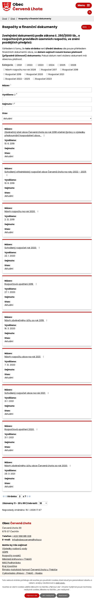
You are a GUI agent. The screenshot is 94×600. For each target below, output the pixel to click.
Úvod (4, 18)
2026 (73, 65)
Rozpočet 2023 (43, 78)
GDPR (5, 552)
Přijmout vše (32, 595)
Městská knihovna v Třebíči (17, 559)
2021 (19, 65)
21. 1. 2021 (9, 401)
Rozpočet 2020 (35, 74)
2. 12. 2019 (9, 219)
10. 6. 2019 (9, 143)
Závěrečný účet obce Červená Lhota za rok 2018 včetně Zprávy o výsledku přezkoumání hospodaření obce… (45, 134)
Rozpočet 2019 (13, 74)
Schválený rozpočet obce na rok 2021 (27, 393)
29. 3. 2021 (10, 473)
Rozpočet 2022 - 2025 (18, 78)
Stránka (12, 496)
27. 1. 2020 (10, 292)
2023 (40, 65)
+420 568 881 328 (21, 536)
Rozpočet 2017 (49, 69)
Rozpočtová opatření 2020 (21, 429)
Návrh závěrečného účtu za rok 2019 (26, 320)
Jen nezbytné (48, 595)
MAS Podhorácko (11, 562)
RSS (87, 27)
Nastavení (63, 595)
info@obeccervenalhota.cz (26, 539)
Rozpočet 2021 (56, 74)
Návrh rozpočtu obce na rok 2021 (25, 356)
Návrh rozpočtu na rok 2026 (21, 69)
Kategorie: (7, 64)
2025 (62, 65)
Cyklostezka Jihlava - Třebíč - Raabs (22, 573)
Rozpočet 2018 (70, 69)
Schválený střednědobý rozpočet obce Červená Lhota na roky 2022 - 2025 (45, 173)
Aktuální (9, 156)
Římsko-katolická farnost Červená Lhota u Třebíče (29, 569)
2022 (30, 65)
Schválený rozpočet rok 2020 (23, 247)
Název (5, 85)
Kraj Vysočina (9, 566)
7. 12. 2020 (10, 364)
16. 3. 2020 (10, 328)
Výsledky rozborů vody (14, 548)
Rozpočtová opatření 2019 (21, 284)
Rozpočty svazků (11, 555)
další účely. (60, 583)
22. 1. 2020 (10, 255)
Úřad (13, 18)
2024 (51, 65)
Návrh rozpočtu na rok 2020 (22, 211)
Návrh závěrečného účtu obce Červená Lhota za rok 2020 (38, 465)
